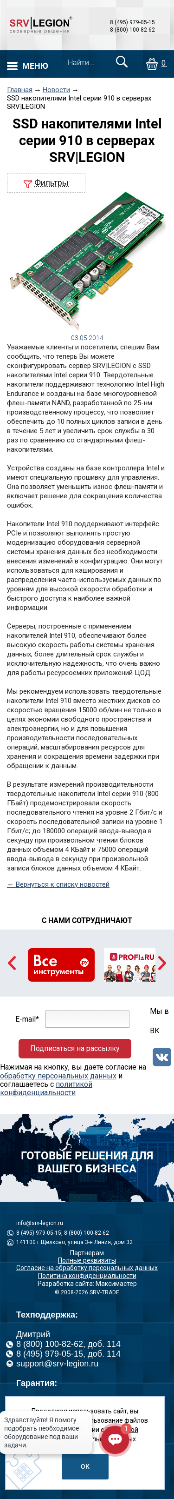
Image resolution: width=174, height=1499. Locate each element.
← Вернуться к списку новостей (58, 884)
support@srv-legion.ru (57, 1363)
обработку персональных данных (58, 1075)
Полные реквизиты (87, 1260)
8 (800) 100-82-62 (132, 30)
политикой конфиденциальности (46, 1088)
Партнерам (87, 1253)
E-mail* (27, 1018)
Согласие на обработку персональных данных (87, 1267)
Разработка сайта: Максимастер (87, 1283)
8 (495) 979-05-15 (132, 22)
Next (162, 963)
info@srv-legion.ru (39, 1223)
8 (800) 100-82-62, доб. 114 (68, 1344)
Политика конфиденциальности (87, 1275)
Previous (12, 963)
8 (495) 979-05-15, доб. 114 (68, 1353)
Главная (19, 90)
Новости (56, 90)
